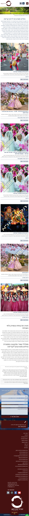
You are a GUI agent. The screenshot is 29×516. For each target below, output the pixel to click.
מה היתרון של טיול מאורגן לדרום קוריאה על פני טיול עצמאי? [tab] (16, 367)
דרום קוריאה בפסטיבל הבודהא (20, 71)
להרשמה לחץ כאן (14, 513)
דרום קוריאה (25, 272)
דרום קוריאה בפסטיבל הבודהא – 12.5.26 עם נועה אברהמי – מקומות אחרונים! (16, 153)
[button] (27, 3)
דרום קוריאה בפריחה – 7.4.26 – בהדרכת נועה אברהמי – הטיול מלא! (14, 112)
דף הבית (26, 15)
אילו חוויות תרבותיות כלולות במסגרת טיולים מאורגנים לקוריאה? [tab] (16, 383)
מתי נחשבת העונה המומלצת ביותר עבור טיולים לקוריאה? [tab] (15, 379)
